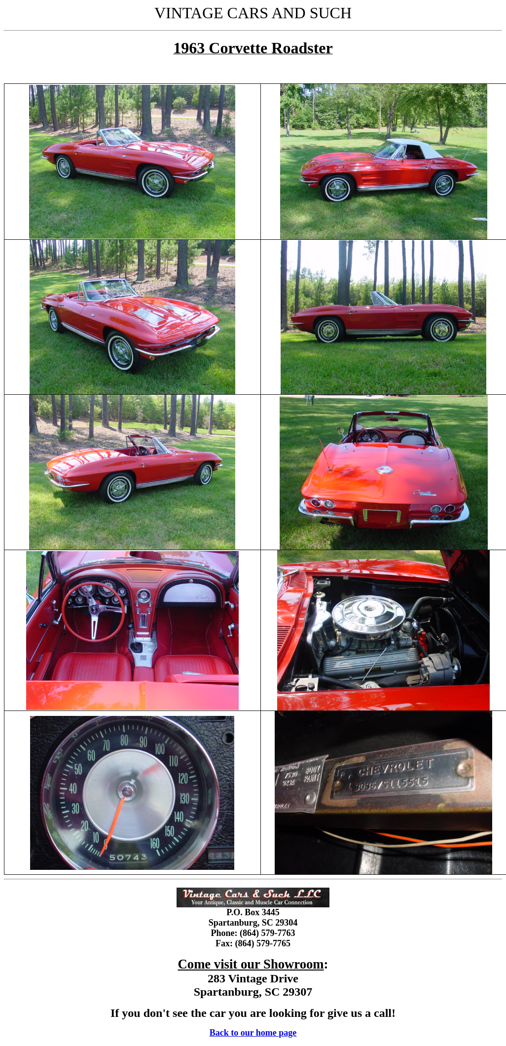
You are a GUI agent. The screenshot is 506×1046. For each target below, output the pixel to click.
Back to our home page (253, 1033)
